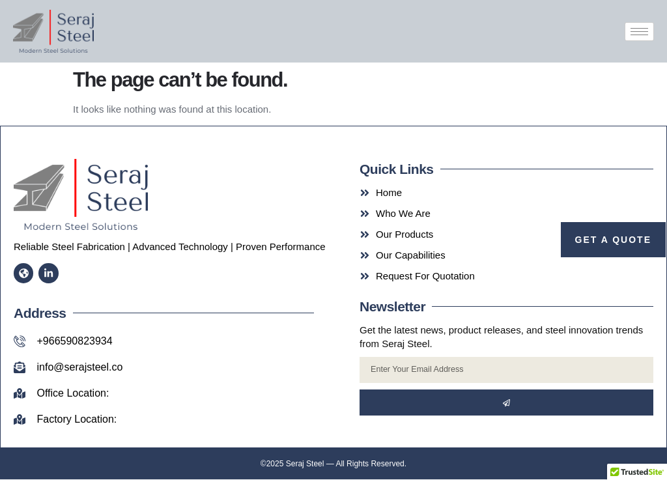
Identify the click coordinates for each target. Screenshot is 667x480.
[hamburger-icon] (639, 31)
